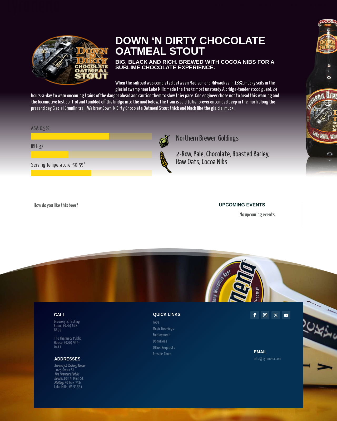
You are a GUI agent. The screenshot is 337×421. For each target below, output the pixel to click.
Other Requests (164, 348)
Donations (160, 341)
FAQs (156, 322)
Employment (161, 335)
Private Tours (162, 354)
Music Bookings (163, 329)
